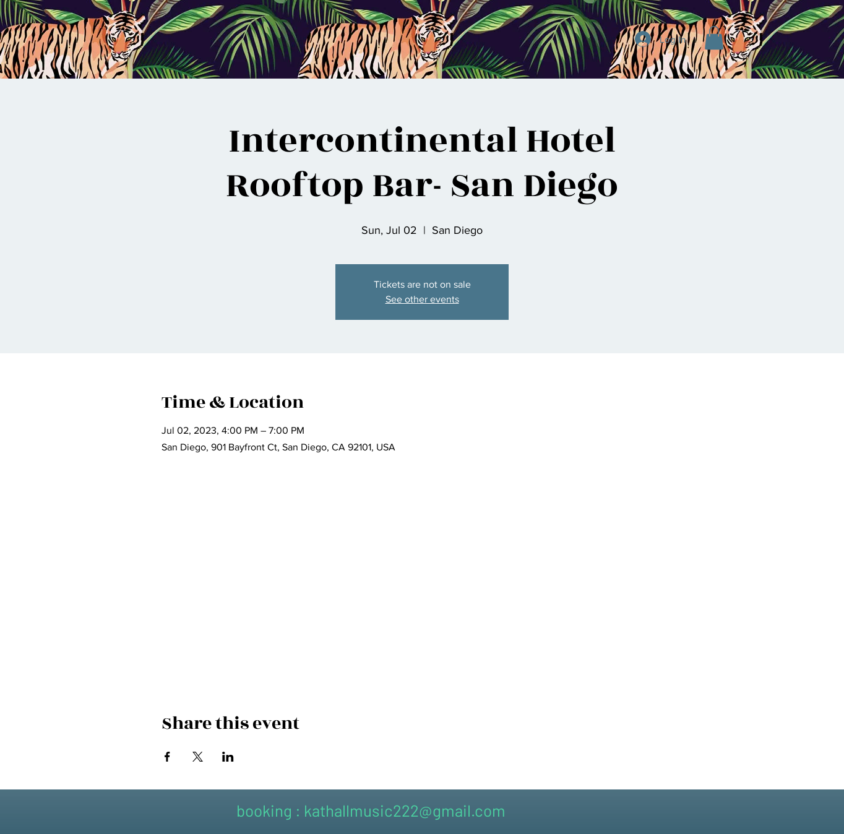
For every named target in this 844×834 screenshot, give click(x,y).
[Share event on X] (198, 757)
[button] (714, 37)
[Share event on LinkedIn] (228, 757)
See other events (422, 299)
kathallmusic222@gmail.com (405, 810)
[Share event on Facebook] (167, 757)
